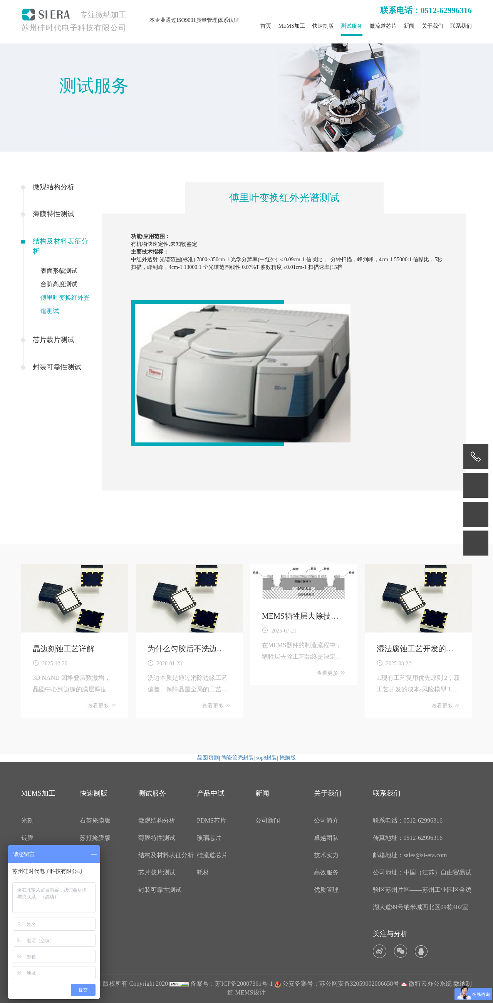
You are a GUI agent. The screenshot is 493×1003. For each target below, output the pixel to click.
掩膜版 (288, 758)
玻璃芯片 (209, 837)
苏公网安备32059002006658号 (359, 983)
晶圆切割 (208, 758)
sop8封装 (266, 758)
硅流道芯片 (212, 855)
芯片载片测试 (53, 340)
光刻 (27, 820)
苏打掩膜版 (95, 837)
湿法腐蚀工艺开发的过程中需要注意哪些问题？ (415, 649)
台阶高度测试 (58, 284)
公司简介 (326, 820)
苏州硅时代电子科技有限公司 (73, 27)
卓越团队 (326, 837)
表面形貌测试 (58, 270)
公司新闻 (267, 820)
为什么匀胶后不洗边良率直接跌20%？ (186, 649)
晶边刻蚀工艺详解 (63, 648)
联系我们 (461, 26)
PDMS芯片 (211, 820)
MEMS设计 (250, 992)
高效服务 (326, 872)
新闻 (409, 26)
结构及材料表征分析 (60, 246)
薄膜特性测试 (53, 214)
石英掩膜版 (95, 820)
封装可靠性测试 (57, 367)
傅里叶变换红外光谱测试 (65, 304)
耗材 (203, 872)
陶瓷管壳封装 (237, 758)
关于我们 (432, 26)
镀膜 (27, 837)
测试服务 (351, 26)
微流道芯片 (383, 26)
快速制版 (323, 26)
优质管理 (326, 889)
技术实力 (326, 855)
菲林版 (89, 855)
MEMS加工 (291, 26)
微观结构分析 (53, 187)
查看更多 (102, 705)
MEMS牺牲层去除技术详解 (300, 617)
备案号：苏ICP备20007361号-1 (231, 983)
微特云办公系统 (426, 983)
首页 (265, 26)
